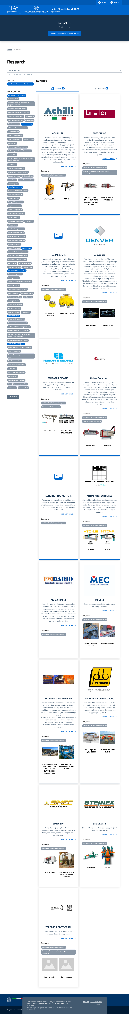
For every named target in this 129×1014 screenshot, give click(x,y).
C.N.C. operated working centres (17, 128)
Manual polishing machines (16, 240)
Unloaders (12, 368)
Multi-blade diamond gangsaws (17, 256)
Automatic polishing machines (17, 108)
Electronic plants (13, 184)
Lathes (29, 221)
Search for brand (14, 70)
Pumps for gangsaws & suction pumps (20, 281)
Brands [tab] (58, 88)
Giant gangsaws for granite (16, 213)
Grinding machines (13, 217)
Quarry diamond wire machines (17, 289)
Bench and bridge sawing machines (18, 112)
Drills (12, 180)
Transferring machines (15, 361)
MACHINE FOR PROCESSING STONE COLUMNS (66, 766)
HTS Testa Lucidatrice (66, 313)
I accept (98, 1004)
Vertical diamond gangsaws (16, 372)
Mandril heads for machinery (16, 236)
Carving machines (13, 132)
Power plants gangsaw (15, 274)
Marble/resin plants (14, 244)
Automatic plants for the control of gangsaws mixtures (18, 103)
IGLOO (107, 867)
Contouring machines (14, 151)
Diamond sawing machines (16, 168)
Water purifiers (12, 376)
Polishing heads (27, 267)
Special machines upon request (17, 323)
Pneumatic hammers (14, 267)
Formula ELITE (107, 325)
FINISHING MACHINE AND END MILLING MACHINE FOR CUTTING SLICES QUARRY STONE (49, 768)
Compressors (12, 143)
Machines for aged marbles (16, 229)
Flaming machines (13, 198)
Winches (12, 388)
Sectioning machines (14, 308)
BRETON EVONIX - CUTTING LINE (107, 198)
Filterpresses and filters (15, 194)
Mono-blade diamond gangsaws (18, 252)
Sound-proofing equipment (16, 319)
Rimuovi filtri (13, 396)
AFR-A (66, 199)
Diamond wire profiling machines (18, 172)
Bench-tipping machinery (15, 116)
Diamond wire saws (14, 176)
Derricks (12, 164)
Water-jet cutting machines (16, 380)
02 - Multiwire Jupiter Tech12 (107, 750)
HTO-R (107, 549)
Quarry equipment (13, 293)
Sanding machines (13, 301)
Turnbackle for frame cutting (16, 365)
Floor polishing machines (15, 202)
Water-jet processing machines (17, 384)
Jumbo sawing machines (15, 221)
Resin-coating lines (27, 293)
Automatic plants (13, 99)
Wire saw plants (23, 388)
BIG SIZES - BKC (49, 430)
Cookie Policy (96, 1002)
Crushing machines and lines (91, 644)
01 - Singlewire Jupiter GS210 (90, 750)
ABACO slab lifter (50, 199)
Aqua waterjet (91, 325)
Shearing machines (14, 312)
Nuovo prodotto (49, 977)
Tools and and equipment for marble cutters (19, 356)
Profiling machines (13, 278)
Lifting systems (12, 225)
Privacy (86, 1002)
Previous (39, 189)
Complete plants (28, 139)
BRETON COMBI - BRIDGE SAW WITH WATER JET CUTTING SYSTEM (91, 201)
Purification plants (13, 285)
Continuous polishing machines (17, 147)
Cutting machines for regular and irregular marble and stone (20, 159)
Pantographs (12, 263)
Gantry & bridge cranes (15, 210)
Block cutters (30, 116)
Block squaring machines (15, 120)
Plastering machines (25, 263)
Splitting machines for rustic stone (18, 330)
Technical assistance (14, 351)
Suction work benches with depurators (19, 347)
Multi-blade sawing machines (17, 259)
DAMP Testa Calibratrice (49, 314)
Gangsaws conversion (14, 206)
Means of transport (14, 248)
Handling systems (107, 643)
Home (9, 49)
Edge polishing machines (26, 180)
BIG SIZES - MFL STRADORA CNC (66, 431)
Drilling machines (27, 176)
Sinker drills (26, 312)
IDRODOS (107, 445)
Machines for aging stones (16, 232)
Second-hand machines (15, 304)
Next (77, 189)
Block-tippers (29, 120)
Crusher (12, 154)
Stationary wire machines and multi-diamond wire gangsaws (19, 335)
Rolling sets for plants (14, 297)
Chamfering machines (14, 139)
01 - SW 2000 (50, 872)
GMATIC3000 (90, 445)
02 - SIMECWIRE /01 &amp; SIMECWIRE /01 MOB (66, 874)
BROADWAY (91, 867)
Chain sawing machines (15, 135)
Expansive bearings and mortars (18, 190)
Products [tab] (100, 88)
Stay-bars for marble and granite (18, 340)
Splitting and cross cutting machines (19, 327)
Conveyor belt (27, 151)
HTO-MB (91, 549)
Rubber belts (28, 297)
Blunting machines (13, 124)
